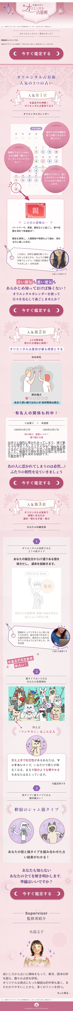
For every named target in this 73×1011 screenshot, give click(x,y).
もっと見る (62, 993)
